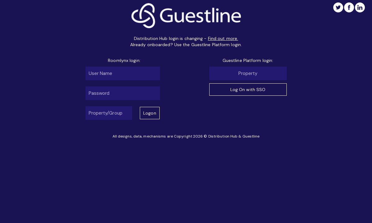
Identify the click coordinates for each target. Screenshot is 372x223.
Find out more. (223, 38)
